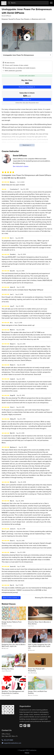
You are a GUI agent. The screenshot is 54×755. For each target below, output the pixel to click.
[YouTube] (20, 725)
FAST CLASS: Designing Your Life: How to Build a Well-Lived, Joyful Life (39, 646)
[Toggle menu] (51, 2)
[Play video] (27, 37)
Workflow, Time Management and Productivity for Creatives (13, 692)
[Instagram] (28, 725)
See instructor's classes (20, 166)
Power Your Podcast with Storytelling (36, 670)
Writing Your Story (8, 669)
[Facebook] (24, 725)
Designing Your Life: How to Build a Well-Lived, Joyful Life (13, 645)
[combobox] (28, 2)
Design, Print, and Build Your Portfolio (37, 692)
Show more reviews (11, 597)
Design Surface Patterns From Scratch (12, 623)
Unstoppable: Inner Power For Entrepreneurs (18, 55)
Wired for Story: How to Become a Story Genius (39, 623)
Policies (27, 753)
